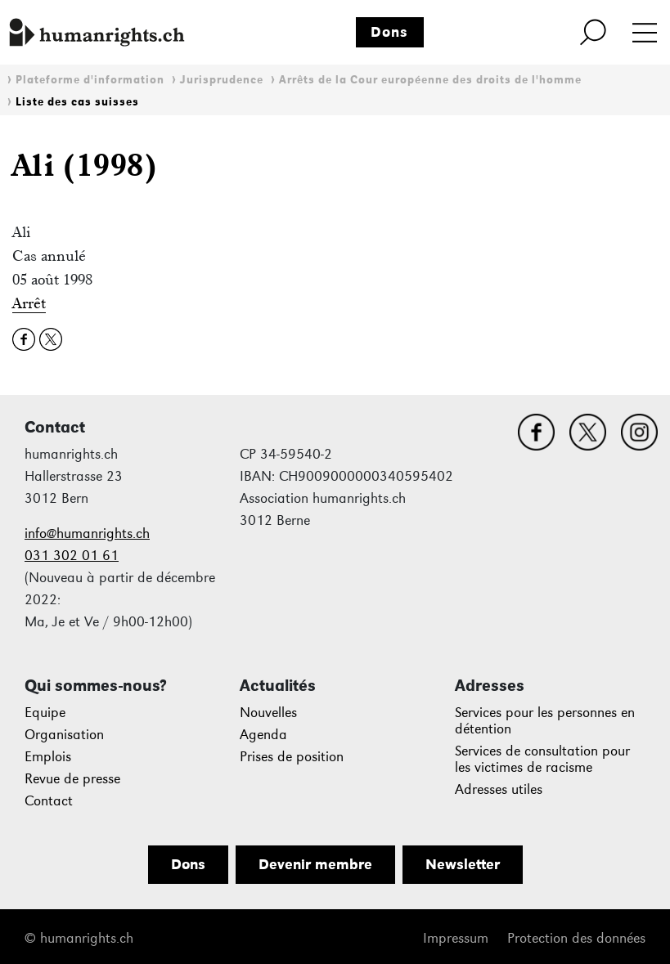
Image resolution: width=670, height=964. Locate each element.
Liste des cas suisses (77, 102)
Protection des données (576, 938)
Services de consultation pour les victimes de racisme (542, 759)
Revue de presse (72, 778)
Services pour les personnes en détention (545, 721)
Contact (49, 800)
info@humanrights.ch (87, 533)
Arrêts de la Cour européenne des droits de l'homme (430, 80)
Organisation (64, 734)
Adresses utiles (498, 789)
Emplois (48, 756)
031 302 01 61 (72, 555)
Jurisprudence (221, 80)
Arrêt (29, 303)
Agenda (263, 734)
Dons (389, 32)
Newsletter (462, 864)
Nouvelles (268, 712)
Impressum (455, 938)
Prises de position (292, 756)
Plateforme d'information (90, 80)
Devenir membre (315, 864)
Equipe (45, 712)
